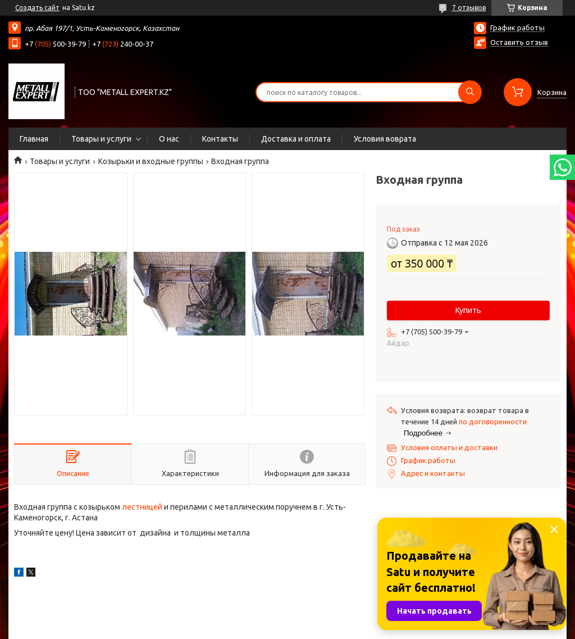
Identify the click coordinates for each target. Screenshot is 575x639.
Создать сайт (37, 7)
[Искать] (470, 92)
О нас (169, 139)
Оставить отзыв (519, 42)
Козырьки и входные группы (150, 161)
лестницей (142, 506)
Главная (34, 139)
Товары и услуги (101, 139)
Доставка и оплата (296, 139)
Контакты (220, 139)
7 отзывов (469, 7)
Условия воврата (385, 139)
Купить (468, 310)
